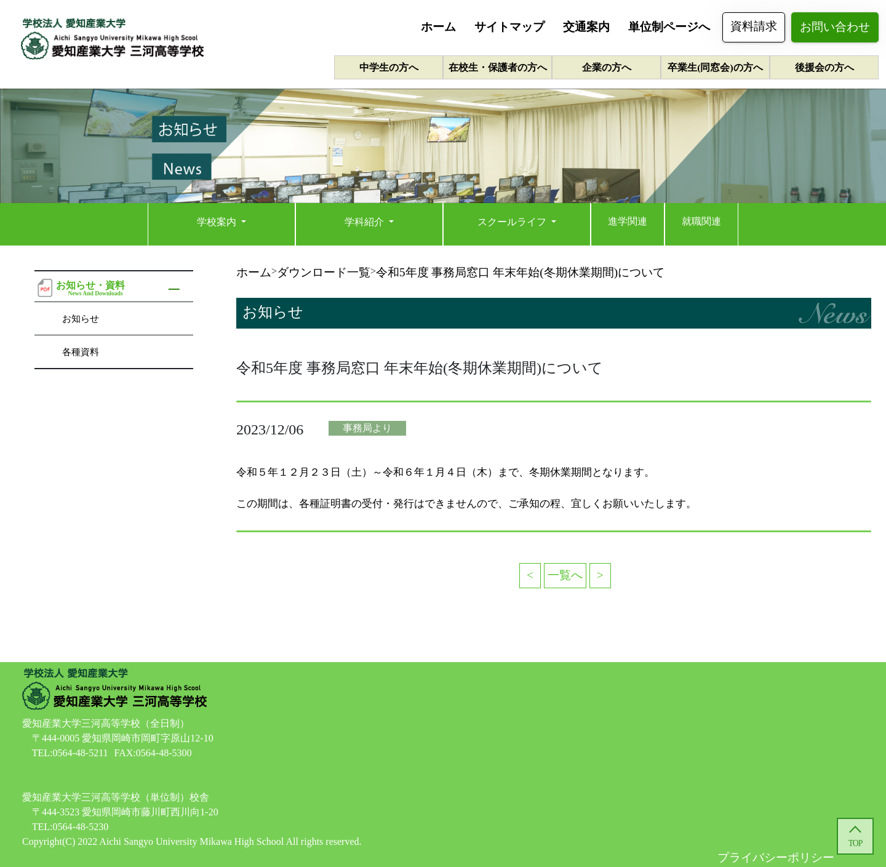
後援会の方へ (824, 67)
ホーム (438, 26)
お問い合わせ (835, 26)
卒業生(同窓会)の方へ (715, 67)
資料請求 (753, 26)
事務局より (367, 428)
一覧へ (565, 575)
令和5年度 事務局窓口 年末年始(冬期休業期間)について (520, 272)
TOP (855, 843)
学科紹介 (365, 222)
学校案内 (218, 222)
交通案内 (586, 26)
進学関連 (627, 221)
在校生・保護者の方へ (498, 67)
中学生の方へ (388, 67)
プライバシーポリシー (775, 857)
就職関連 (701, 221)
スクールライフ (513, 222)
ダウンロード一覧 (323, 272)
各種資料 (80, 351)
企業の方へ (606, 67)
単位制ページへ (669, 26)
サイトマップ (509, 26)
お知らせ (80, 318)
